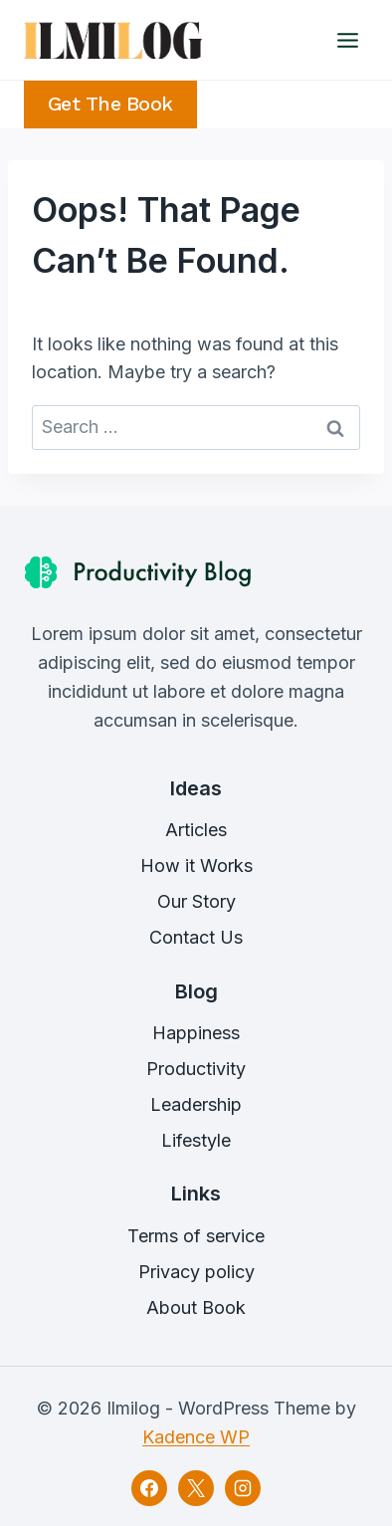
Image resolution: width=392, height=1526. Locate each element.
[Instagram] (243, 1488)
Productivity (196, 1068)
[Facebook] (149, 1488)
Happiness (196, 1032)
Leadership (196, 1104)
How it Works (196, 865)
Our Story (196, 901)
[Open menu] (347, 40)
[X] (196, 1488)
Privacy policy (196, 1271)
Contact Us (196, 937)
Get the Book (110, 104)
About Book (196, 1307)
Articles (196, 829)
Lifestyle (196, 1140)
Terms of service (196, 1235)
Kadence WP (196, 1436)
